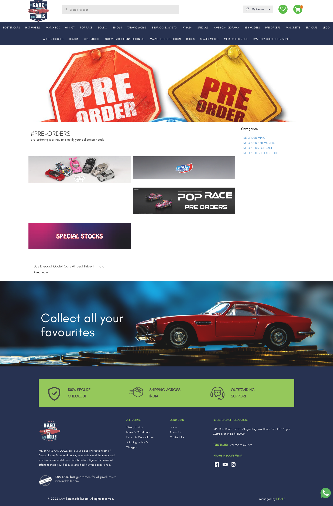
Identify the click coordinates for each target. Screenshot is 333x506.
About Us (176, 432)
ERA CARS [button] (311, 27)
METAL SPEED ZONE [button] (236, 39)
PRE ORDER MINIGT (254, 138)
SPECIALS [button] (203, 27)
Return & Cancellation (140, 437)
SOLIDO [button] (102, 27)
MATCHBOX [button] (53, 27)
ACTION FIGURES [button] (53, 39)
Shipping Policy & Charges (137, 444)
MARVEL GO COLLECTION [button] (165, 39)
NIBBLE (280, 499)
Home (173, 427)
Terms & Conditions (138, 432)
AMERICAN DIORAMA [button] (226, 27)
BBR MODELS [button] (252, 27)
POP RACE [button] (86, 27)
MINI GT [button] (70, 27)
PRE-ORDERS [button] (273, 27)
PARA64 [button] (187, 27)
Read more (41, 272)
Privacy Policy (134, 427)
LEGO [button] (326, 27)
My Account (257, 9)
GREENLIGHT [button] (91, 39)
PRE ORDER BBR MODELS (258, 143)
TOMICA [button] (73, 39)
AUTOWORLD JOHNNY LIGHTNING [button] (124, 39)
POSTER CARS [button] (11, 27)
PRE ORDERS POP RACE (257, 148)
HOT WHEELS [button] (33, 27)
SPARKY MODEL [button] (209, 39)
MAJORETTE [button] (293, 27)
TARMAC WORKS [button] (137, 27)
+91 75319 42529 (241, 445)
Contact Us (177, 437)
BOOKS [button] (190, 39)
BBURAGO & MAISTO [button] (164, 27)
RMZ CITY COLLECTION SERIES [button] (271, 39)
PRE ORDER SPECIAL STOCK (260, 153)
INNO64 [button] (117, 27)
